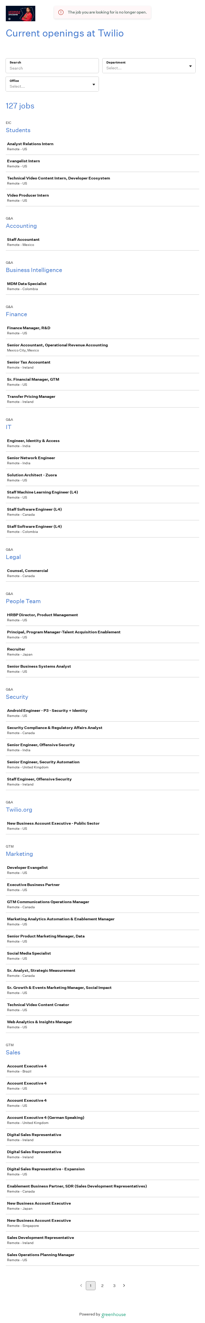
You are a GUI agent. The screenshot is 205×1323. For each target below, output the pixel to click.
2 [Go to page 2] (102, 1285)
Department (115, 62)
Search (15, 62)
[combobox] (106, 68)
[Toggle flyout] (190, 66)
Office (14, 81)
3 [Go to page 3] (114, 1285)
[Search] (52, 69)
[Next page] (124, 1286)
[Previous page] (81, 1286)
